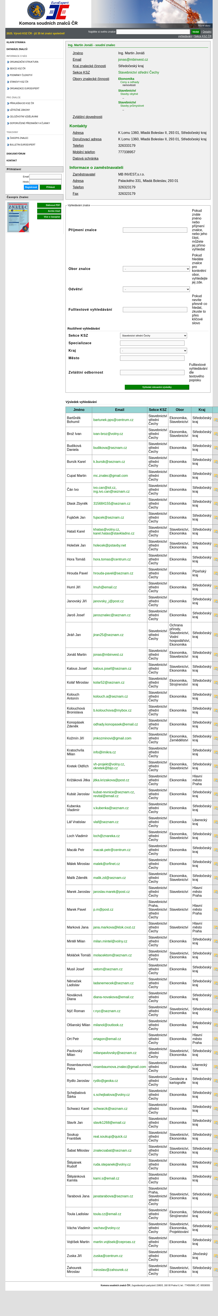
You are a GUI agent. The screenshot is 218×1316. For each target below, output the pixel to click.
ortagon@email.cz (107, 1039)
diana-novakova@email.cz (113, 997)
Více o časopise (52, 217)
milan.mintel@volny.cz (110, 941)
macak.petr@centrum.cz (112, 850)
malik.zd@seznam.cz (109, 878)
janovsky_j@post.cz (108, 601)
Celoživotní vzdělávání (24, 116)
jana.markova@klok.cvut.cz (114, 927)
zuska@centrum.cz (107, 1256)
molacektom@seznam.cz (112, 955)
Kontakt (11, 160)
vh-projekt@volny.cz (108, 764)
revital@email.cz (106, 796)
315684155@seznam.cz (111, 503)
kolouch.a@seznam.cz (110, 696)
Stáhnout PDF (53, 205)
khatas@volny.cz (106, 529)
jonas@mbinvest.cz (133, 59)
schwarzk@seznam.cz (110, 1108)
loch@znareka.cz (106, 836)
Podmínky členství (21, 75)
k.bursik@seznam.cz (109, 461)
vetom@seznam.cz (107, 969)
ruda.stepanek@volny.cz (112, 1164)
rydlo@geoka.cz (105, 1081)
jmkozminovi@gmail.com (112, 738)
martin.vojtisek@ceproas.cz (114, 1242)
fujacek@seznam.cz (108, 517)
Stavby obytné (129, 93)
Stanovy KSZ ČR (19, 82)
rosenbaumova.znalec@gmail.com (119, 1067)
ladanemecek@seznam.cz (113, 983)
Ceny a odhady (129, 82)
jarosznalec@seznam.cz (112, 615)
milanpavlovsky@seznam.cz (114, 1053)
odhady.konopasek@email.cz (115, 724)
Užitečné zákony (20, 110)
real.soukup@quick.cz (110, 1136)
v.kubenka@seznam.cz (110, 808)
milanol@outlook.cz (108, 1025)
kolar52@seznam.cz (108, 682)
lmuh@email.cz (105, 587)
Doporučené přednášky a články (30, 123)
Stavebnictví (127, 90)
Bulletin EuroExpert (22, 145)
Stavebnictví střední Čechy (138, 72)
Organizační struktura (24, 62)
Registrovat (31, 187)
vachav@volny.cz (106, 1228)
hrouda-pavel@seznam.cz (113, 573)
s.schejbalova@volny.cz (111, 1094)
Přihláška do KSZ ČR (22, 103)
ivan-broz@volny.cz (108, 434)
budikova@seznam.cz (110, 448)
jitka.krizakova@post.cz (111, 780)
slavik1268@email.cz (109, 1122)
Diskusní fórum (15, 154)
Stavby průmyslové (132, 105)
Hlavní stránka (15, 42)
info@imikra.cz (104, 752)
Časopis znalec (19, 138)
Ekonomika (126, 78)
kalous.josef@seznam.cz (112, 668)
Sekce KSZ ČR (203, 36)
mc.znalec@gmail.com (110, 475)
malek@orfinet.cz (106, 864)
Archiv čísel (54, 211)
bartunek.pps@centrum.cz (113, 420)
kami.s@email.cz (106, 1178)
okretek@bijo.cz (105, 768)
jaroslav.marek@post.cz (111, 891)
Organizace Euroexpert (24, 88)
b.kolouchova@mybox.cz (112, 710)
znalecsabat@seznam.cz (112, 1150)
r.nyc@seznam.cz (106, 1011)
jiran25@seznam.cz (108, 635)
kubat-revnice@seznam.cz (113, 792)
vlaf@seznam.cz (106, 822)
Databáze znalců (16, 49)
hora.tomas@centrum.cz (112, 559)
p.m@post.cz (103, 909)
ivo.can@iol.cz (104, 487)
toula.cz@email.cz (107, 1214)
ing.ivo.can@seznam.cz (111, 491)
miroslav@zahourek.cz (110, 1270)
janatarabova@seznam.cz (113, 1196)
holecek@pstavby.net (109, 545)
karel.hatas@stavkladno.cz (113, 533)
